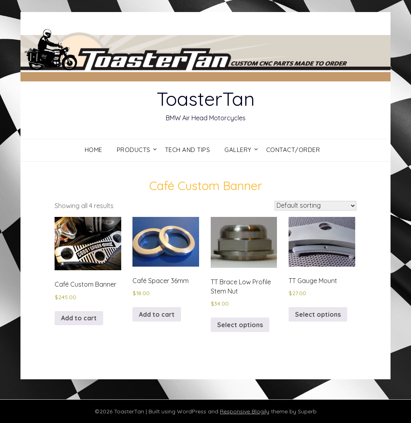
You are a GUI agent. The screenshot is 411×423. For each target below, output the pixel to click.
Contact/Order (293, 150)
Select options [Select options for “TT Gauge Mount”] (318, 314)
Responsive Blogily (244, 411)
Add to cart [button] (79, 318)
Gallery (238, 150)
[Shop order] (315, 205)
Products (134, 150)
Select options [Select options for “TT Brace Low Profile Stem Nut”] (240, 325)
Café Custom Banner (205, 185)
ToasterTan (206, 99)
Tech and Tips (187, 150)
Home (93, 150)
